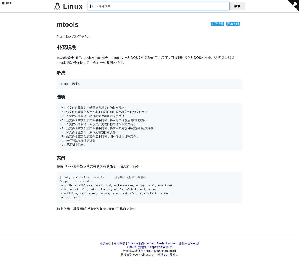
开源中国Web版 (189, 243)
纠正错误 (217, 23)
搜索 (237, 6)
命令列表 (119, 243)
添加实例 (233, 23)
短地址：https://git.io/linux (155, 247)
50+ (166, 254)
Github (131, 247)
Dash (160, 243)
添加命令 (105, 243)
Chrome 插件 (136, 243)
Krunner (171, 243)
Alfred (151, 243)
